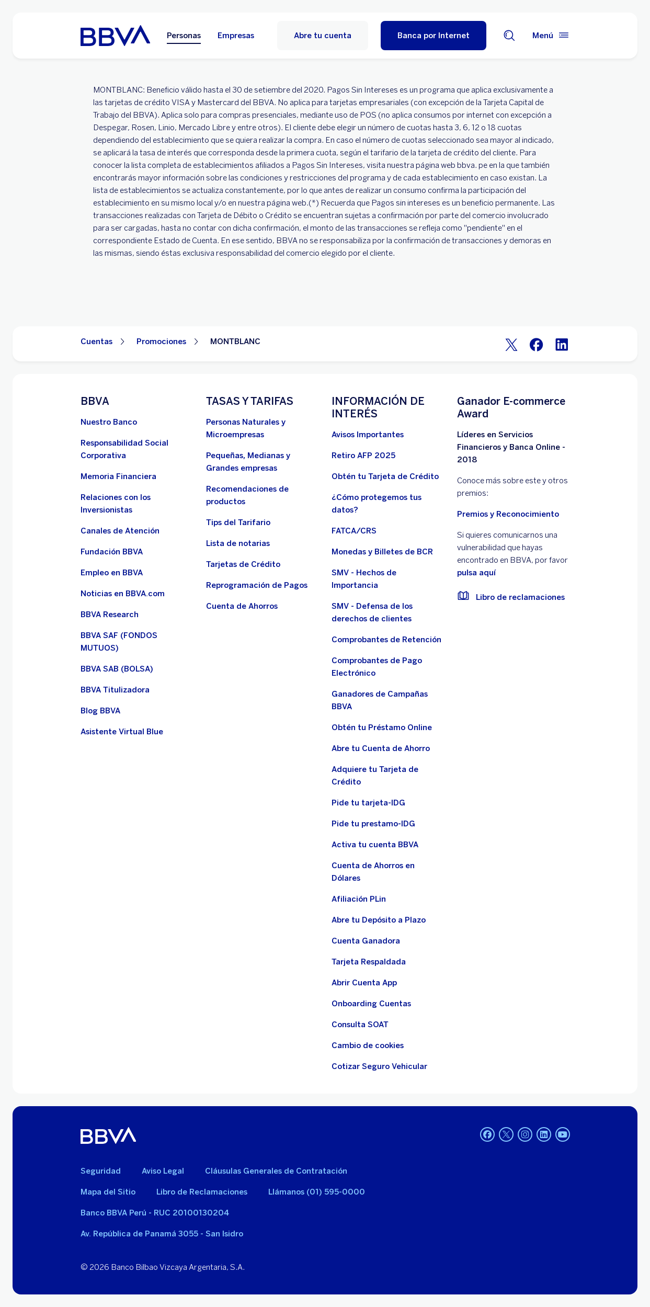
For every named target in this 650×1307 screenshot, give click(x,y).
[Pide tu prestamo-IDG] (373, 823)
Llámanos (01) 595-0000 (316, 1192)
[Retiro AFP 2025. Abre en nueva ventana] (363, 455)
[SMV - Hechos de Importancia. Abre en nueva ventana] (388, 579)
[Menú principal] (551, 36)
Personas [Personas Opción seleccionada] (184, 35)
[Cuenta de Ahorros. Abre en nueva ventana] (242, 606)
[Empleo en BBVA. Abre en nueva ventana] (112, 572)
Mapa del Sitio (108, 1192)
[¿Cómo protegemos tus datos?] (388, 503)
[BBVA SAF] (137, 641)
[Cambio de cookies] (368, 1045)
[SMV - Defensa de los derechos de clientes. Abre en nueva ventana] (388, 612)
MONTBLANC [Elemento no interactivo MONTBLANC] (235, 341)
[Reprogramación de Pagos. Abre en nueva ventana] (256, 585)
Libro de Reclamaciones (201, 1192)
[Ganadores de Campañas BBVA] (388, 700)
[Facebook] (536, 344)
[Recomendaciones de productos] (262, 495)
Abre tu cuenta (322, 35)
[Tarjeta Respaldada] (369, 962)
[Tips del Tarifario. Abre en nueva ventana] (238, 522)
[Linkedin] (544, 1135)
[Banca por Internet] (433, 35)
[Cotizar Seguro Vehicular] (379, 1066)
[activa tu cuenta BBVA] (375, 844)
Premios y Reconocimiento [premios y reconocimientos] (508, 514)
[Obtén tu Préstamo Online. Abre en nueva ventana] (382, 727)
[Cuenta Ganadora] (366, 941)
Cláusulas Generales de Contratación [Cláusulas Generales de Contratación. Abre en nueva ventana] (276, 1171)
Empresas (236, 35)
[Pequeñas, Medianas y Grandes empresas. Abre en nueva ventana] (262, 461)
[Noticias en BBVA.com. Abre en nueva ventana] (123, 593)
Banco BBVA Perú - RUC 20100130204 (155, 1213)
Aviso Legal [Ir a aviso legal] (163, 1171)
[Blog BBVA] (100, 710)
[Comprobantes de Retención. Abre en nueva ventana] (386, 639)
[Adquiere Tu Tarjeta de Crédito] (388, 775)
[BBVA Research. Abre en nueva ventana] (110, 614)
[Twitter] (511, 344)
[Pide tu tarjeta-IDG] (368, 803)
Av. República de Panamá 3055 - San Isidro (162, 1233)
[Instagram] (525, 1135)
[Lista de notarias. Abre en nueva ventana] (238, 543)
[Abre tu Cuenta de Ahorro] (381, 748)
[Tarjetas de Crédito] (243, 564)
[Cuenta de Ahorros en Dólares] (388, 871)
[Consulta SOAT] (360, 1024)
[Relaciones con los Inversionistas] (137, 503)
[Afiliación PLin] (359, 899)
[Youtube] (562, 1135)
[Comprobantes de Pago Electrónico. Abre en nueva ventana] (388, 666)
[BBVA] (108, 1135)
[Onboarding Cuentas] (371, 1003)
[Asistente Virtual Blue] (122, 731)
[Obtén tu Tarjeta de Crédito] (385, 476)
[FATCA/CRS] (354, 531)
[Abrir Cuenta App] (364, 982)
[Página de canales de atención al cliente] (120, 531)
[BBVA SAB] (117, 669)
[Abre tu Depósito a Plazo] (379, 920)
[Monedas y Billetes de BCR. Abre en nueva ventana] (382, 551)
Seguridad (101, 1171)
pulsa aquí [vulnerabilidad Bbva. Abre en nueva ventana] (476, 572)
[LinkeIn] (561, 344)
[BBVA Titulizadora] (115, 690)
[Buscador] (509, 35)
